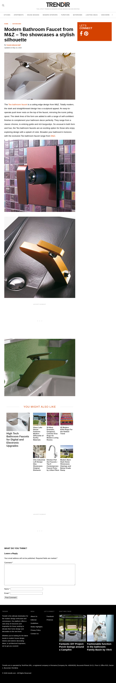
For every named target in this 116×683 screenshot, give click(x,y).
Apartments (19, 15)
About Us (34, 616)
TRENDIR (58, 4)
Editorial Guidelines (34, 621)
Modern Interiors (50, 15)
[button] (39, 76)
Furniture (65, 15)
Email (7, 593)
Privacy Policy (36, 630)
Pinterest (48, 620)
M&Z (53, 136)
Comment (8, 563)
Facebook (49, 616)
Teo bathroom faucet (17, 104)
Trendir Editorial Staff (13, 45)
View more (105, 15)
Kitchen (7, 15)
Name (7, 589)
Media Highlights (36, 627)
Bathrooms (77, 15)
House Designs (33, 15)
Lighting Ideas (92, 15)
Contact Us (35, 633)
